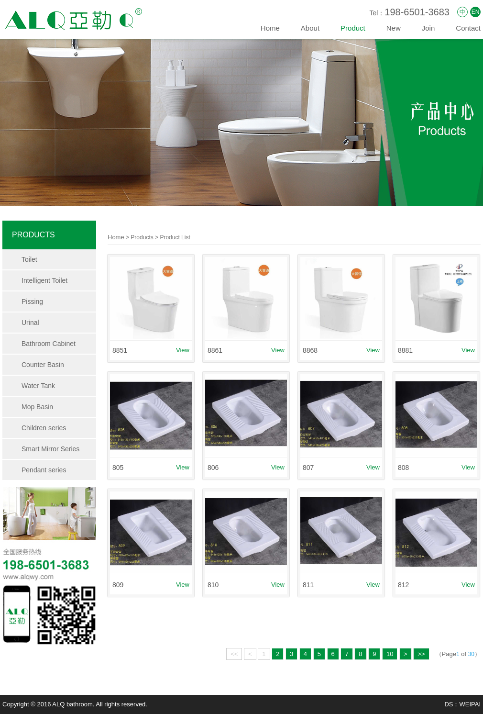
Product (352, 28)
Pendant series (44, 470)
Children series (44, 428)
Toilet (29, 259)
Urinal (30, 322)
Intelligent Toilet (44, 280)
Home (270, 28)
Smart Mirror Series (50, 449)
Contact (468, 28)
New (393, 28)
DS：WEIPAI (462, 704)
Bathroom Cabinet (49, 343)
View (182, 350)
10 (389, 654)
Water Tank (38, 386)
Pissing (32, 301)
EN (476, 12)
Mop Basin (37, 407)
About (310, 28)
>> (421, 654)
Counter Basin (43, 364)
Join (428, 28)
